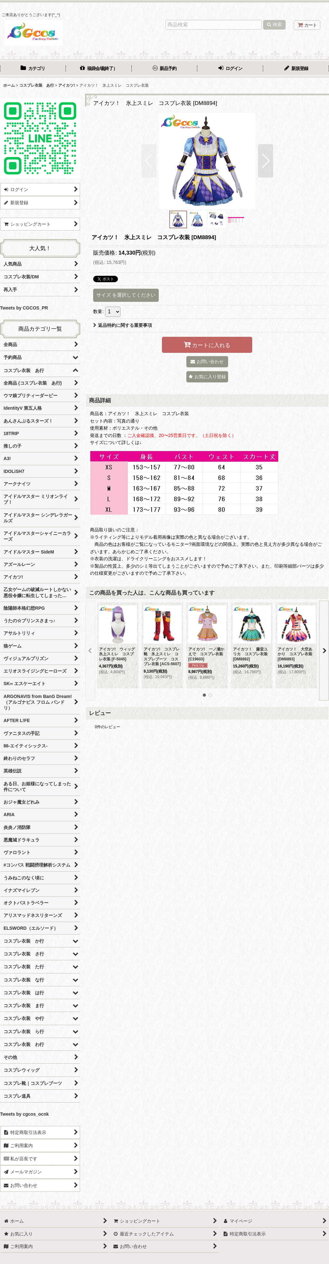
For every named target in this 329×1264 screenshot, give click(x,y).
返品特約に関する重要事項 (122, 325)
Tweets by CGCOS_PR (24, 307)
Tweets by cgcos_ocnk (24, 1114)
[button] (148, 161)
